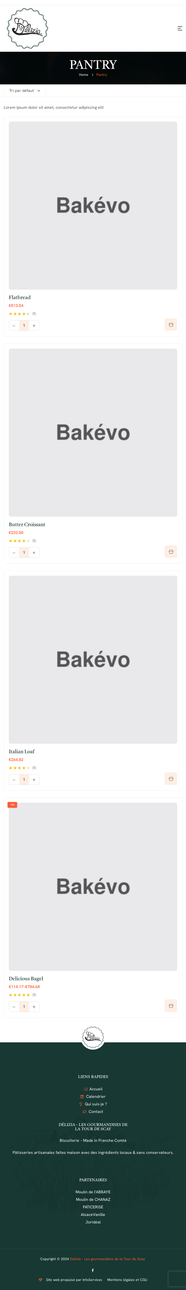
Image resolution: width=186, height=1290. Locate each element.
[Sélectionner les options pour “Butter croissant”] (171, 551)
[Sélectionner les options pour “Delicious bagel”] (171, 1005)
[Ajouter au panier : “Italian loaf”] (171, 778)
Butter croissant (27, 524)
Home (83, 74)
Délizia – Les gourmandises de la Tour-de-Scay (108, 1259)
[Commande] (25, 91)
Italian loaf (21, 752)
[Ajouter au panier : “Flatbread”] (171, 324)
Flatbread (20, 297)
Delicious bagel (26, 979)
